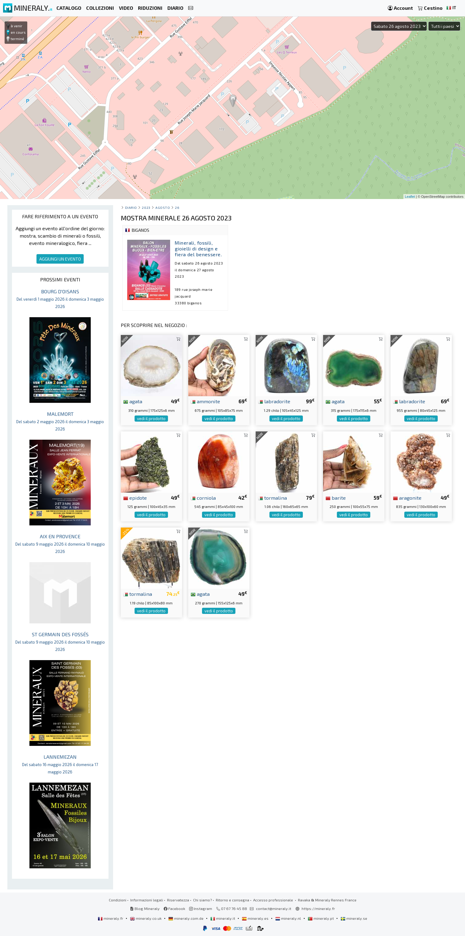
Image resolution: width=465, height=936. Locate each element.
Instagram (200, 908)
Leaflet (410, 196)
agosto (162, 207)
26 (177, 207)
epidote (135, 497)
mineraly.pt (321, 918)
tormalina (272, 497)
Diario (131, 207)
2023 (146, 207)
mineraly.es (255, 918)
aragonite (407, 497)
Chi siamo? (202, 900)
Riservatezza (178, 900)
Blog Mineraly (145, 908)
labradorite (274, 401)
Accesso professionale (273, 900)
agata (132, 401)
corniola (203, 497)
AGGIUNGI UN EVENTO (60, 258)
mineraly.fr (111, 918)
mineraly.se (354, 918)
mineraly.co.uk (146, 918)
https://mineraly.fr (318, 908)
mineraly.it (223, 918)
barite (336, 497)
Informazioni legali (146, 900)
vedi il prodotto (151, 418)
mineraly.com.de (186, 918)
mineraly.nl (288, 918)
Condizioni (117, 900)
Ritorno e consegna (232, 900)
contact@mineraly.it (273, 908)
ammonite (205, 401)
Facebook (174, 908)
